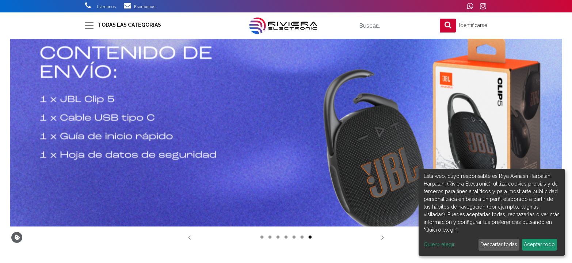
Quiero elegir (439, 244)
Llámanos (110, 6)
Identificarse (473, 25)
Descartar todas (498, 244)
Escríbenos (144, 6)
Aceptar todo (539, 244)
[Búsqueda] (448, 26)
